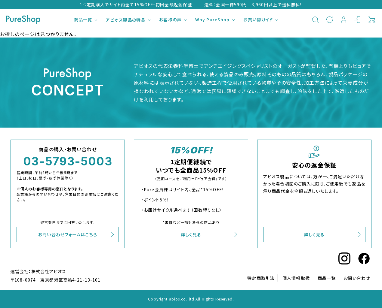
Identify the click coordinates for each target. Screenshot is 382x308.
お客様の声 (170, 20)
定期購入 (329, 19)
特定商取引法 (261, 278)
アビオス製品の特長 (125, 20)
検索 (315, 19)
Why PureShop (212, 20)
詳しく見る (191, 234)
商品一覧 (83, 20)
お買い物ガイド (258, 20)
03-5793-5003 (67, 161)
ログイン (358, 19)
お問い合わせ (356, 278)
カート (372, 19)
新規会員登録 (344, 19)
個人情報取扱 (296, 278)
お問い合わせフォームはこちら (67, 234)
